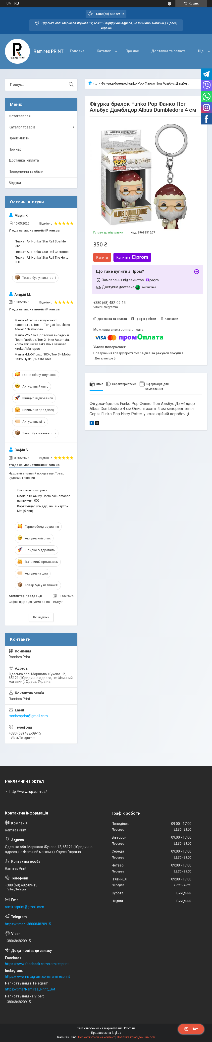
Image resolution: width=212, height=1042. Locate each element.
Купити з (132, 257)
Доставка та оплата (168, 51)
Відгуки (15, 183)
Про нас (132, 51)
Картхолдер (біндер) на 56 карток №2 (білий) (42, 508)
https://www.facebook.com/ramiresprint (37, 964)
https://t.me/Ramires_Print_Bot (30, 989)
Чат (191, 1029)
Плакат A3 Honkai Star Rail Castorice (41, 252)
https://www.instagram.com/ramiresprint (37, 977)
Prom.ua (130, 1028)
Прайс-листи (19, 138)
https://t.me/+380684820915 (28, 924)
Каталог (104, 51)
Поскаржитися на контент (96, 1037)
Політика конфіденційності (136, 1037)
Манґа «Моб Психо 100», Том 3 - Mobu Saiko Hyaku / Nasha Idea (43, 356)
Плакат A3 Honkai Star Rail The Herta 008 (41, 260)
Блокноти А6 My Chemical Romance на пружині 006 (43, 498)
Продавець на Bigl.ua (106, 1033)
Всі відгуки (41, 617)
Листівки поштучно (32, 490)
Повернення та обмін (26, 172)
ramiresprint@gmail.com (28, 716)
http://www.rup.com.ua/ (28, 792)
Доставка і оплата (24, 160)
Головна (77, 51)
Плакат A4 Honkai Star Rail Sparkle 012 (40, 243)
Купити (102, 257)
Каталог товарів (22, 127)
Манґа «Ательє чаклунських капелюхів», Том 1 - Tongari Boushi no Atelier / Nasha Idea (42, 324)
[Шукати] (71, 85)
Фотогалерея (20, 116)
